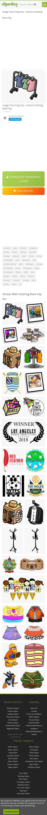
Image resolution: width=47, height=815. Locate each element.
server (14, 252)
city (34, 260)
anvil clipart (13, 720)
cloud (31, 256)
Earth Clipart (13, 758)
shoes (15, 276)
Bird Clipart (23, 779)
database (26, 260)
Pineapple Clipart (23, 782)
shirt (17, 260)
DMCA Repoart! (23, 191)
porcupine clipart (13, 717)
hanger (6, 276)
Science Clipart (13, 764)
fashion (23, 252)
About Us (34, 708)
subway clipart (13, 714)
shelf (26, 272)
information (8, 272)
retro (37, 268)
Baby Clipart (12, 767)
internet (16, 256)
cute (32, 272)
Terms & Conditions (34, 714)
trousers (16, 280)
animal (39, 264)
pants (18, 268)
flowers (31, 276)
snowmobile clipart (13, 725)
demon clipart (12, 723)
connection (8, 268)
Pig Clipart (23, 791)
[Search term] (29, 4)
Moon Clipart (34, 747)
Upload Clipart (34, 723)
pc (20, 284)
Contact (34, 711)
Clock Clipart (34, 753)
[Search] (35, 4)
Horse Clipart (34, 756)
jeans (14, 284)
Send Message (15, 119)
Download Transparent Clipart (23, 179)
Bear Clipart (34, 764)
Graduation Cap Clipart (34, 761)
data (15, 248)
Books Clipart (13, 750)
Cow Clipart (23, 773)
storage (26, 280)
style (21, 264)
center (6, 284)
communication (10, 264)
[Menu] (44, 4)
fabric (18, 272)
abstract (7, 248)
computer (33, 248)
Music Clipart (13, 761)
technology (8, 260)
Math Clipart (13, 747)
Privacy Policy (34, 720)
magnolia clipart (13, 728)
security (7, 280)
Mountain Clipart (23, 793)
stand (22, 276)
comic (39, 256)
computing (27, 268)
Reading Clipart (23, 776)
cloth (24, 256)
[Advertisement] (23, 45)
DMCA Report (34, 717)
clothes (23, 248)
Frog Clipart (13, 753)
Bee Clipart (34, 758)
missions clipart (13, 708)
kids (33, 280)
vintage (6, 256)
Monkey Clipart (23, 785)
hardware (29, 264)
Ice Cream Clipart (23, 788)
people (6, 252)
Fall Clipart (34, 750)
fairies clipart (13, 711)
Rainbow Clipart (34, 767)
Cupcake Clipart (13, 756)
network (32, 252)
